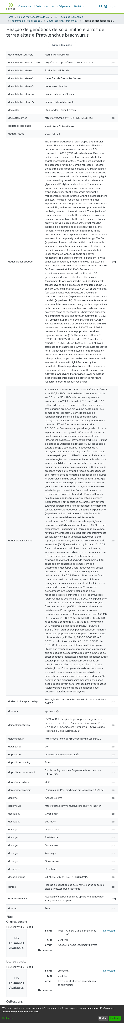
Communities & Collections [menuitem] (33, 6)
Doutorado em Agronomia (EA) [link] (62, 21)
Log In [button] (112, 6)
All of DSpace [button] (60, 6)
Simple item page (62, 45)
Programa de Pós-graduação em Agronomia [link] (26, 21)
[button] (10, 6)
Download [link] (109, 930)
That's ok (115, 1018)
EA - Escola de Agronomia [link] (68, 17)
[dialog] (62, 1014)
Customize (7, 1018)
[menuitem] (60, 6)
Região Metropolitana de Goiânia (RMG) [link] (33, 17)
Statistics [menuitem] (78, 6)
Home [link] (9, 17)
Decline (103, 1018)
